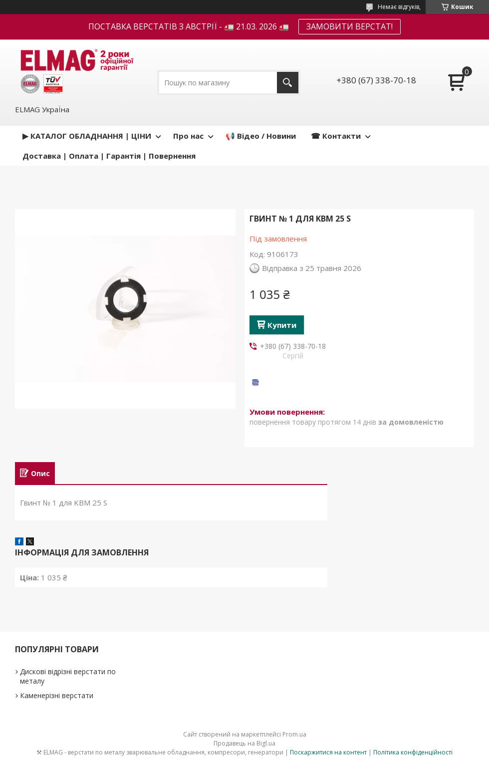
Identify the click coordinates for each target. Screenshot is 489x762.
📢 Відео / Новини (261, 136)
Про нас (188, 136)
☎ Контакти (336, 136)
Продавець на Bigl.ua (244, 743)
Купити (281, 325)
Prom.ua (294, 734)
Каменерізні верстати (56, 695)
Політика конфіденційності (413, 752)
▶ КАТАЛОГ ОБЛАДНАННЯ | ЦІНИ (86, 136)
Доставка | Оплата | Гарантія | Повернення (109, 156)
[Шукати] (287, 82)
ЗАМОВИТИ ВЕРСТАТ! (349, 26)
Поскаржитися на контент (328, 752)
